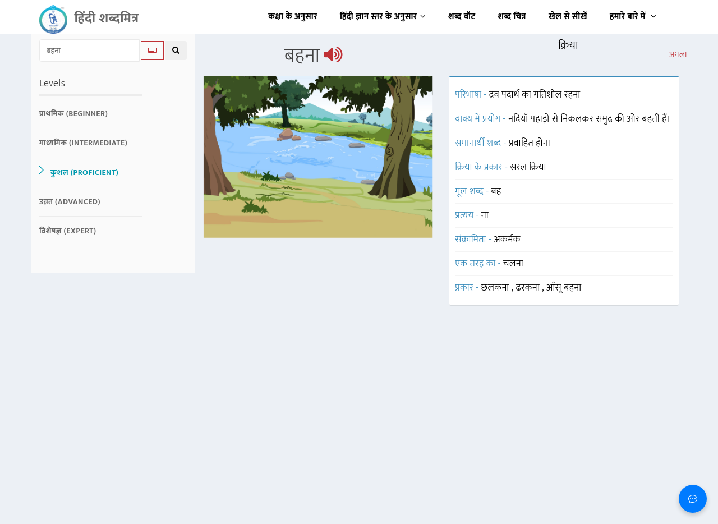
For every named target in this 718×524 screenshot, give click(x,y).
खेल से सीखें (568, 17)
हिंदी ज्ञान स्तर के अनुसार (383, 17)
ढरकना (529, 288)
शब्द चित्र (512, 17)
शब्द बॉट (462, 17)
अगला (678, 55)
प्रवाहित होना (529, 143)
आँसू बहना (564, 288)
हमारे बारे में (633, 17)
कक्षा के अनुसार (292, 17)
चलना (513, 264)
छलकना (496, 288)
